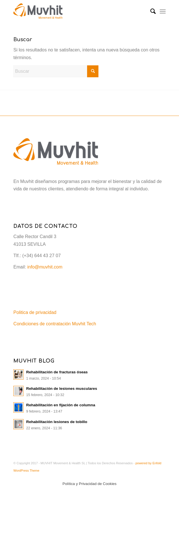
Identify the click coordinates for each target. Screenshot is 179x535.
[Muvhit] (74, 11)
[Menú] (163, 11)
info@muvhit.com (44, 267)
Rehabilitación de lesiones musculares (61, 388)
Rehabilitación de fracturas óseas (57, 372)
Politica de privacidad (34, 312)
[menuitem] (150, 11)
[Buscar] (150, 11)
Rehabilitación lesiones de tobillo (56, 422)
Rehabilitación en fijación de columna (60, 405)
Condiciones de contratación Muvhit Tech (54, 323)
